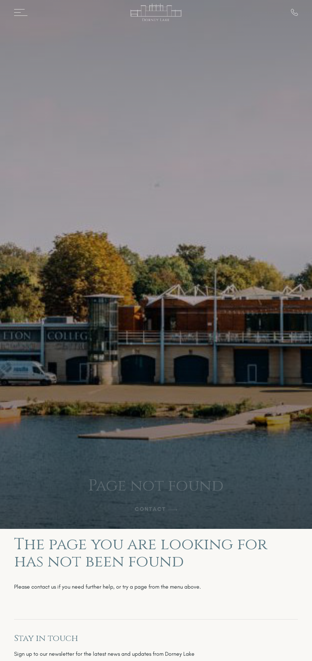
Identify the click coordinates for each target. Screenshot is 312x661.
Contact (150, 509)
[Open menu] (23, 12)
